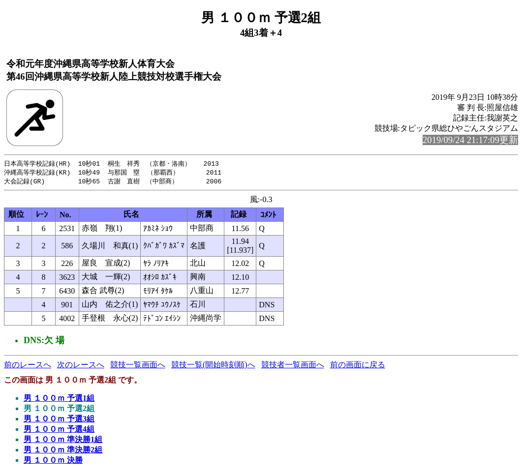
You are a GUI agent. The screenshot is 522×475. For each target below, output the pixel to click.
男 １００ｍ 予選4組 (59, 430)
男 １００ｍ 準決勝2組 (63, 451)
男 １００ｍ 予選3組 (59, 420)
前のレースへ (27, 366)
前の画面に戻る (357, 366)
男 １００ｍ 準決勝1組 (63, 441)
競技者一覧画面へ (292, 366)
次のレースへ (80, 366)
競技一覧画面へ (137, 366)
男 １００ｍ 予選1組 (59, 399)
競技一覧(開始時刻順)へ (213, 366)
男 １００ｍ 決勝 (53, 461)
